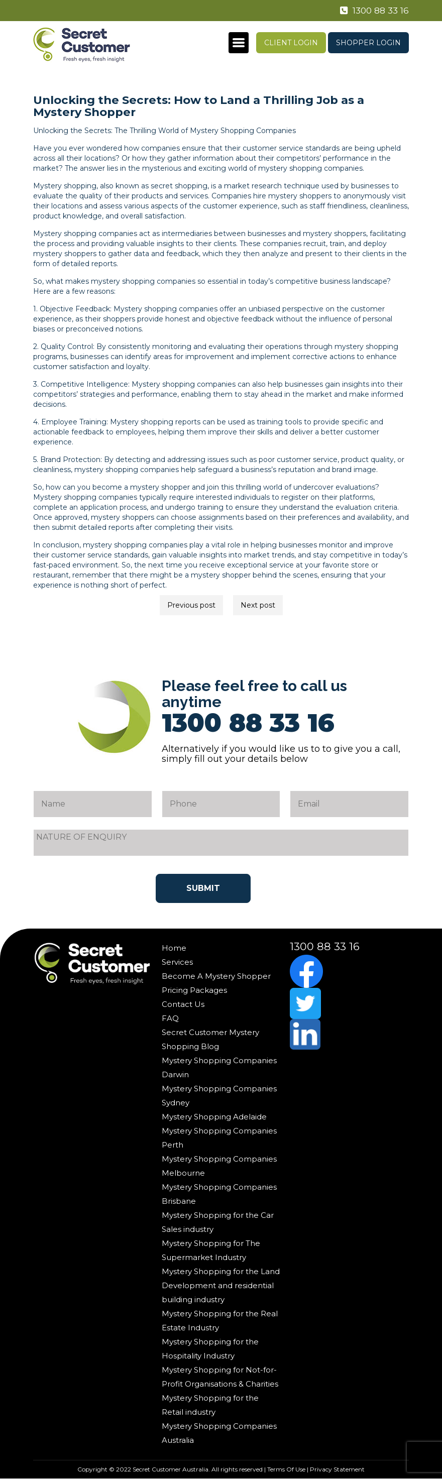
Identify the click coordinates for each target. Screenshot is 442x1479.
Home (174, 948)
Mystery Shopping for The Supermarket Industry (211, 1250)
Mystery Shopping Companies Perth (219, 1138)
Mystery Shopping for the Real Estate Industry (220, 1320)
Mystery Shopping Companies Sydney (219, 1095)
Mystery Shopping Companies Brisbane (219, 1194)
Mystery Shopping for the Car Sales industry (218, 1222)
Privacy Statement (337, 1469)
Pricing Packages (194, 990)
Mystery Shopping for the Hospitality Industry (210, 1348)
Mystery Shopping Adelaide (214, 1116)
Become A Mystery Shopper (216, 976)
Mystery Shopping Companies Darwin (219, 1067)
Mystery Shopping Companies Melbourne (219, 1166)
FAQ (170, 1018)
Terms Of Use (286, 1469)
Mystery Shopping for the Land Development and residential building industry (221, 1285)
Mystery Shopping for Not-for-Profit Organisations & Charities (220, 1377)
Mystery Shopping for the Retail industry (210, 1405)
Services (177, 962)
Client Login (291, 42)
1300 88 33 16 (373, 10)
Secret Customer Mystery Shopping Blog (210, 1039)
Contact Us (183, 1004)
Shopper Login (368, 42)
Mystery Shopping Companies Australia (219, 1433)
